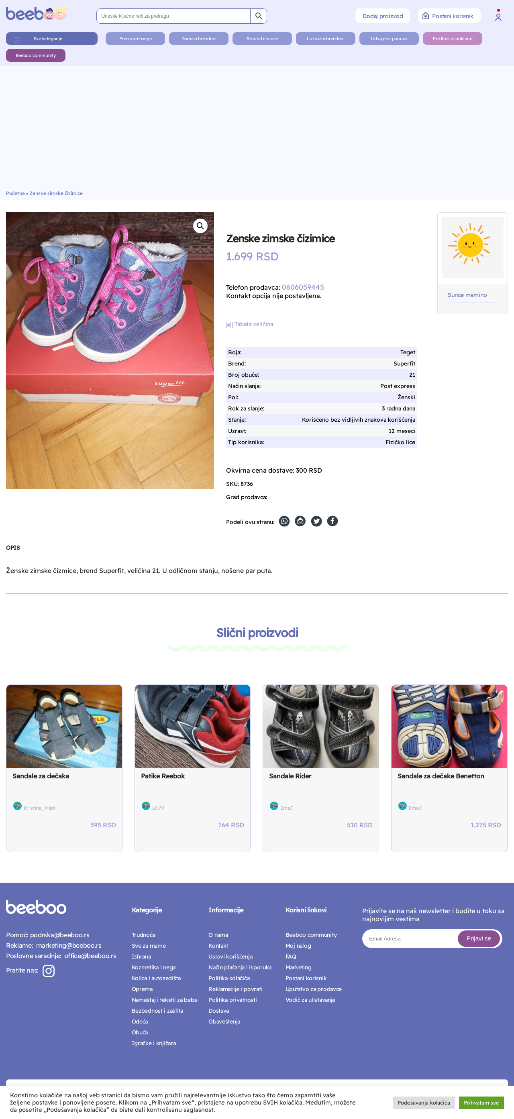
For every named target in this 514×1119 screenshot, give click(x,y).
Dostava (218, 1010)
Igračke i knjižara (154, 1043)
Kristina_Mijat (39, 808)
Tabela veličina (254, 324)
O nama (218, 934)
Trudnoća (143, 934)
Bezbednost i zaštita (157, 1010)
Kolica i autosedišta (156, 978)
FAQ (291, 956)
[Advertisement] (257, 130)
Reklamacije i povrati (235, 989)
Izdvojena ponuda (389, 38)
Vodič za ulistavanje (310, 999)
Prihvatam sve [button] (481, 1102)
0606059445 (303, 287)
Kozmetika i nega (154, 967)
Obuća (140, 1032)
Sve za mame (149, 945)
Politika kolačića (228, 978)
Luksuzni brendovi (325, 38)
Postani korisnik (447, 16)
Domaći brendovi (199, 38)
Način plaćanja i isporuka (239, 967)
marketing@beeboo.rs (67, 945)
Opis (13, 547)
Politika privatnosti (232, 999)
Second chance (262, 38)
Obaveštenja (224, 1021)
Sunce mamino (467, 295)
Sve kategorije (48, 38)
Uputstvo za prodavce (314, 989)
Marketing (298, 967)
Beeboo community (35, 55)
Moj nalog (298, 945)
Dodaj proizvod (383, 16)
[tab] (13, 551)
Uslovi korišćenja (230, 956)
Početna (15, 193)
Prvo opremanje (135, 38)
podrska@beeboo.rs (59, 935)
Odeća (140, 1021)
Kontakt (218, 945)
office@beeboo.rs (88, 956)
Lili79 (158, 808)
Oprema (142, 989)
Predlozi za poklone (452, 38)
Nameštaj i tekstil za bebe (165, 999)
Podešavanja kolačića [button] (424, 1102)
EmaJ (286, 808)
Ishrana (141, 956)
